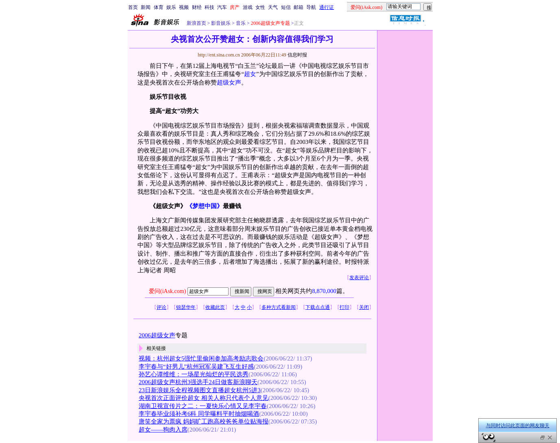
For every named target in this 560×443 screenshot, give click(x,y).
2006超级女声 (157, 335)
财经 (197, 7)
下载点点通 (317, 307)
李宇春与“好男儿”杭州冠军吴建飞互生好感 (196, 366)
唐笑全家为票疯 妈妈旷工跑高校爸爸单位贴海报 (203, 421)
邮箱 (298, 7)
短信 (286, 7)
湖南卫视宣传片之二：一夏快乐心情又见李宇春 (203, 406)
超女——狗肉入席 (163, 429)
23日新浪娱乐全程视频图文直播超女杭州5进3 (200, 390)
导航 (311, 7)
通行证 (326, 7)
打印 (344, 307)
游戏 (248, 7)
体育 (158, 7)
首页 (133, 7)
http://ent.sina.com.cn (219, 55)
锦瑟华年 (186, 307)
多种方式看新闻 (278, 307)
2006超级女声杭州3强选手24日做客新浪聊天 (198, 382)
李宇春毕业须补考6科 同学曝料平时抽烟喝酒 (199, 413)
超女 (250, 74)
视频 (184, 7)
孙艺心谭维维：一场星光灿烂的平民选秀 (193, 374)
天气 (273, 7)
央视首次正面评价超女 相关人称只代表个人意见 (203, 398)
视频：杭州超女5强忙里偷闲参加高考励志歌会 (201, 358)
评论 (161, 307)
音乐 (240, 23)
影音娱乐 (221, 23)
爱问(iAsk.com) (167, 291)
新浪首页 (196, 23)
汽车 (222, 7)
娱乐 (171, 7)
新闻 (145, 7)
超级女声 (229, 82)
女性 (260, 7)
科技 (209, 7)
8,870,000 (324, 291)
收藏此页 (215, 307)
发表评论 (359, 277)
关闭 (364, 307)
